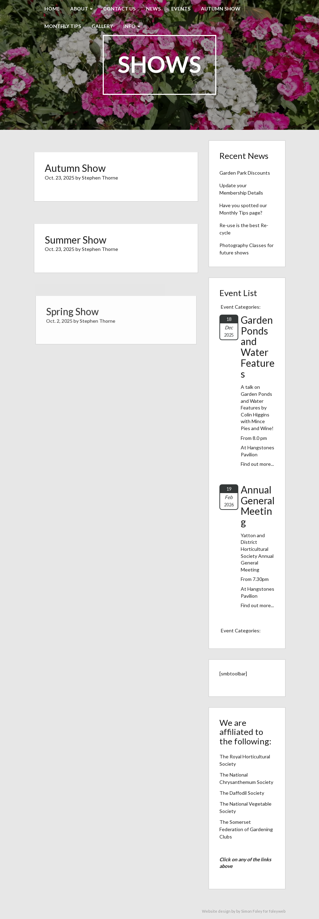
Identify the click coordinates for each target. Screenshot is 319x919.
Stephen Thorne (100, 178)
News (153, 9)
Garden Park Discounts (244, 173)
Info (131, 26)
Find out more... (257, 464)
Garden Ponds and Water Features (258, 347)
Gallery (102, 26)
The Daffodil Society (241, 793)
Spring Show (75, 312)
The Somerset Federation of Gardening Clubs (246, 829)
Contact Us (119, 9)
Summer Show (75, 240)
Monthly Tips (62, 26)
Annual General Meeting (258, 506)
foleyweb (277, 911)
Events (180, 9)
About (81, 9)
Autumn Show (220, 9)
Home (52, 9)
